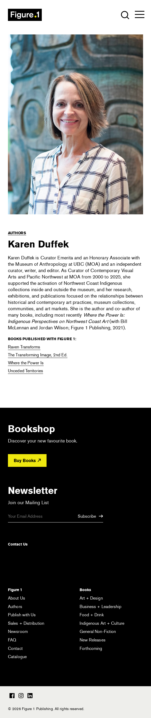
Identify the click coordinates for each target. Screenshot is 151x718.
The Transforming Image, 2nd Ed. (37, 355)
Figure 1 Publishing (25, 15)
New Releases (93, 640)
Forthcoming (91, 648)
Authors (17, 233)
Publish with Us (22, 615)
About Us (16, 598)
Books (85, 589)
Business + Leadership (100, 606)
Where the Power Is (26, 363)
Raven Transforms (24, 347)
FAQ (12, 640)
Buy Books (27, 460)
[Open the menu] (139, 15)
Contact (15, 648)
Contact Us (18, 544)
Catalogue (17, 656)
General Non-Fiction (98, 631)
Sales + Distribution (26, 623)
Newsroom (18, 631)
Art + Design (91, 598)
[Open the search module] (125, 15)
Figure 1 (15, 589)
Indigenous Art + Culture (102, 623)
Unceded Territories (25, 371)
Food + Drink (92, 615)
